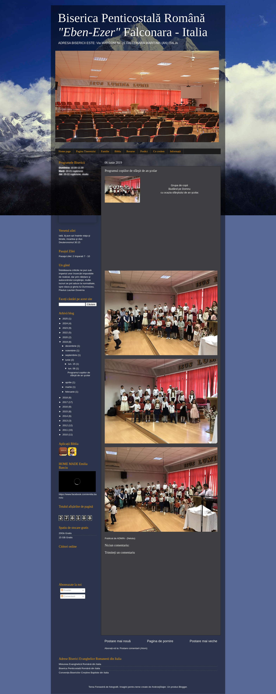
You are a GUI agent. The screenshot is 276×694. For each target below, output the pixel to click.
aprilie (68, 382)
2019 (65, 342)
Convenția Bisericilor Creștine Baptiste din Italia (84, 672)
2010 (65, 434)
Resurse (130, 151)
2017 (65, 402)
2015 (65, 411)
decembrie (71, 346)
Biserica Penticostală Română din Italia (79, 668)
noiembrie (70, 350)
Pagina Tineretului (85, 151)
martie (69, 387)
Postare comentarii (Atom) (133, 648)
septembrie (71, 355)
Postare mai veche (203, 641)
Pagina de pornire (160, 641)
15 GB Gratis (66, 537)
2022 (65, 332)
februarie (70, 391)
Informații (175, 151)
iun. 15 (72, 364)
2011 (65, 430)
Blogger (183, 687)
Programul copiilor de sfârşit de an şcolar (79, 374)
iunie (68, 360)
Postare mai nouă (118, 641)
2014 (65, 416)
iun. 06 (72, 368)
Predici (144, 151)
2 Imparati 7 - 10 (81, 256)
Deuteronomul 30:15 (69, 242)
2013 (65, 420)
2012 (65, 425)
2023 (65, 328)
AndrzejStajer (159, 687)
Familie (105, 151)
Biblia (118, 151)
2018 (65, 397)
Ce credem (159, 151)
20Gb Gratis (65, 533)
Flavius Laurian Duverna (71, 290)
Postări (66, 590)
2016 (65, 406)
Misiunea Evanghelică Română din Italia (80, 664)
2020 (65, 337)
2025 (65, 318)
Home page (65, 151)
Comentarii (68, 596)
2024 (65, 323)
